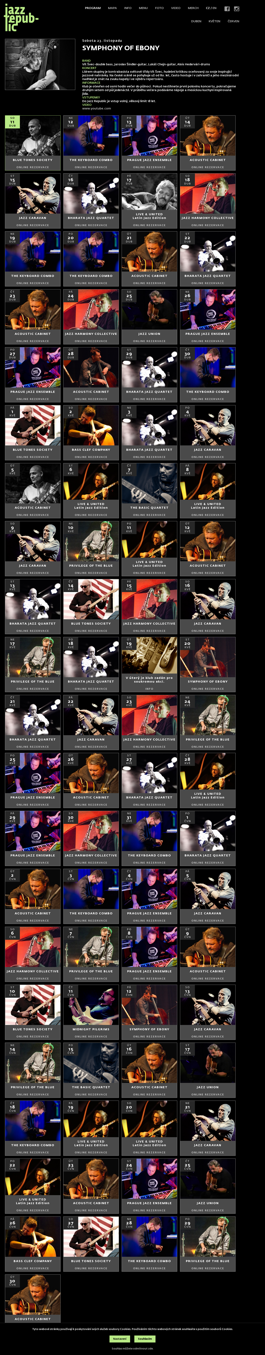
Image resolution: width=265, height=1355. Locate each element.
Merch (193, 8)
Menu (143, 8)
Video (176, 8)
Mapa (112, 8)
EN (214, 8)
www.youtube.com (97, 108)
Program (93, 8)
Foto (159, 8)
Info (128, 8)
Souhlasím (145, 1339)
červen (233, 21)
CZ (208, 8)
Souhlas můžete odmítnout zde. (132, 1348)
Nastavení (119, 1339)
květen (214, 21)
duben (196, 21)
